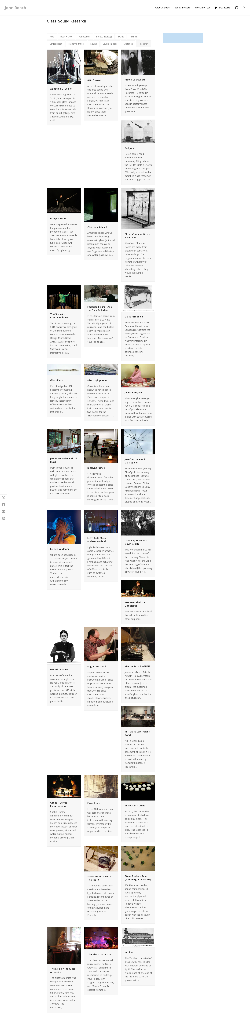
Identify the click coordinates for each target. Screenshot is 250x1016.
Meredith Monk (59, 669)
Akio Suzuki (94, 80)
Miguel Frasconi (96, 666)
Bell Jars (129, 147)
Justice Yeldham (59, 548)
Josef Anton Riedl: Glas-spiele (135, 461)
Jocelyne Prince (96, 467)
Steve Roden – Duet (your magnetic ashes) (138, 877)
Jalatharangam (133, 392)
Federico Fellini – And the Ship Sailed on (99, 308)
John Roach (15, 7)
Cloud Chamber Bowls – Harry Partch (137, 236)
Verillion (129, 952)
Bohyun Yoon (58, 218)
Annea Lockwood (135, 79)
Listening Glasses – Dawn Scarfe (136, 542)
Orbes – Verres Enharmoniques (59, 804)
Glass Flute (56, 380)
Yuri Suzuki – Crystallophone (59, 315)
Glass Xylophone (97, 380)
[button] (244, 8)
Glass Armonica (134, 316)
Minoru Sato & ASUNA (137, 666)
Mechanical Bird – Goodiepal (135, 604)
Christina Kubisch (97, 227)
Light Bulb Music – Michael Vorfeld (97, 539)
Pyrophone (93, 803)
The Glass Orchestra (99, 954)
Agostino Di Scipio (61, 88)
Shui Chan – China (135, 805)
